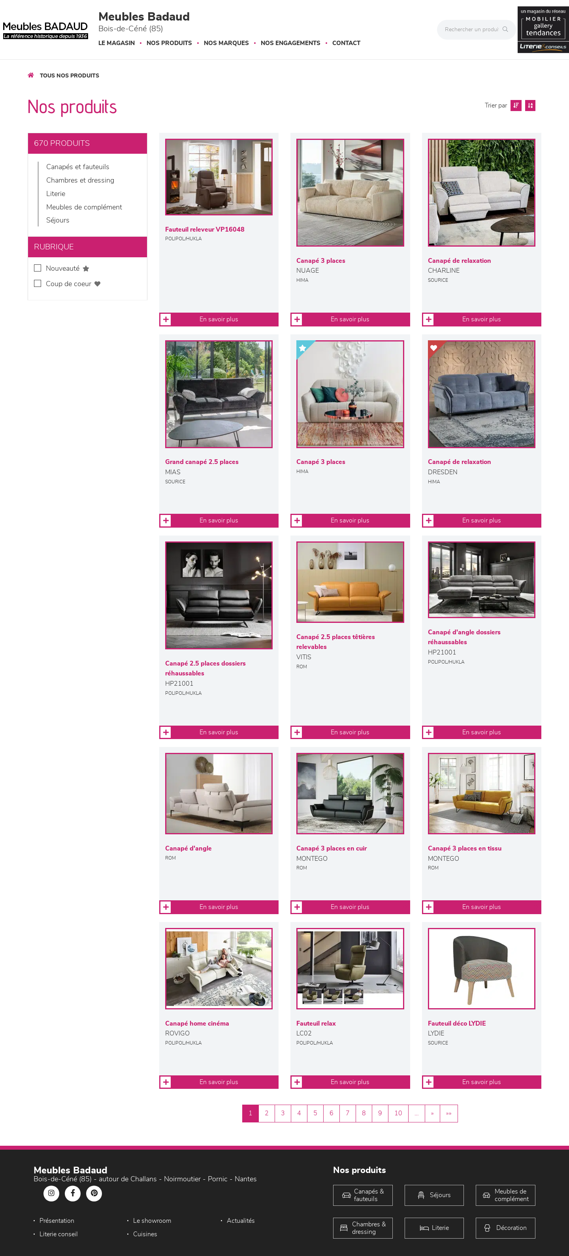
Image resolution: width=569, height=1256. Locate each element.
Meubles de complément (84, 207)
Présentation (57, 1221)
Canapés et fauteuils (77, 167)
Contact (346, 43)
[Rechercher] (507, 30)
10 (398, 1113)
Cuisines (145, 1234)
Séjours (58, 220)
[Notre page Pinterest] (94, 1193)
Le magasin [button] (116, 43)
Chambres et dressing (80, 180)
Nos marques (226, 43)
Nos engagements (290, 43)
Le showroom (152, 1221)
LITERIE (55, 194)
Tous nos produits (69, 76)
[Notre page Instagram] (51, 1193)
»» (449, 1113)
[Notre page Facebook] (73, 1193)
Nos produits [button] (169, 43)
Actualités (241, 1221)
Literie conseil (59, 1234)
